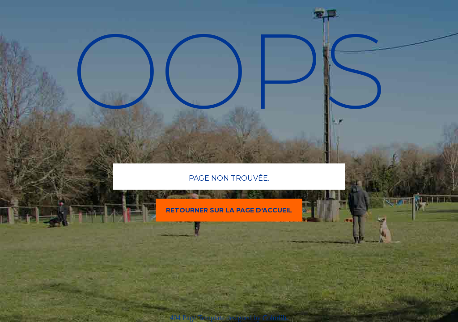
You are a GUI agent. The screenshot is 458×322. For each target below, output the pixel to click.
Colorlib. (275, 318)
